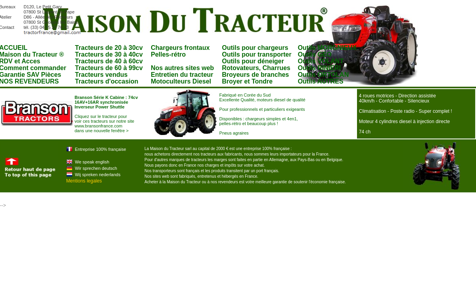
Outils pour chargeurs (255, 47)
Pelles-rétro (168, 54)
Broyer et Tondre (247, 81)
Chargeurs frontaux (180, 47)
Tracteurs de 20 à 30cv (109, 47)
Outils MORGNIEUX (327, 47)
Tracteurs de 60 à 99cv (109, 68)
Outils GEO (315, 54)
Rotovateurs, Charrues (256, 68)
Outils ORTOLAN (323, 74)
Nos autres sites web (182, 68)
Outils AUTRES (321, 81)
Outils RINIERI (319, 68)
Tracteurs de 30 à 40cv (109, 54)
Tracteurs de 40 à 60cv (109, 61)
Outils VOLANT (321, 61)
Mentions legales (84, 181)
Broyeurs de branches (255, 74)
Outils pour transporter (257, 54)
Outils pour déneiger (253, 61)
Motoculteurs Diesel (181, 81)
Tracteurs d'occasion (106, 81)
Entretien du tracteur (182, 74)
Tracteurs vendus (101, 74)
